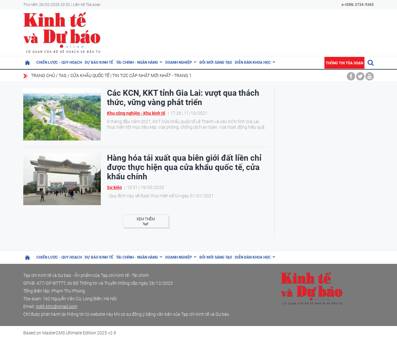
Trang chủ (43, 75)
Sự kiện (114, 187)
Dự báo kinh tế (99, 62)
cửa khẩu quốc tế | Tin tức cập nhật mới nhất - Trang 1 (131, 75)
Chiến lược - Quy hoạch (59, 62)
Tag (63, 75)
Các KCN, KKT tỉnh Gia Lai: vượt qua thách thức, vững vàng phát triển (183, 97)
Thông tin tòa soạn (344, 63)
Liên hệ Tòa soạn (86, 4)
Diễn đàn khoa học (253, 62)
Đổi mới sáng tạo (215, 62)
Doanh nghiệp (178, 62)
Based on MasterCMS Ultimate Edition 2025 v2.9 (69, 332)
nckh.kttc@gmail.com (56, 306)
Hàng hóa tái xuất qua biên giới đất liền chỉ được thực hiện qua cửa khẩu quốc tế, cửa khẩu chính (184, 167)
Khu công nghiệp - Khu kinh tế (136, 113)
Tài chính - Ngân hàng (137, 62)
